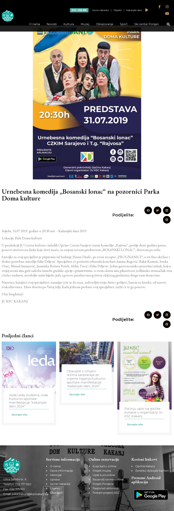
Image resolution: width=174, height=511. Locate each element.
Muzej (85, 24)
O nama (34, 24)
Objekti (117, 10)
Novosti (52, 24)
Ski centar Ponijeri (146, 24)
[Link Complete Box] (29, 383)
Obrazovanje (104, 24)
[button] (168, 24)
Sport (124, 24)
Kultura (68, 24)
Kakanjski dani (134, 10)
